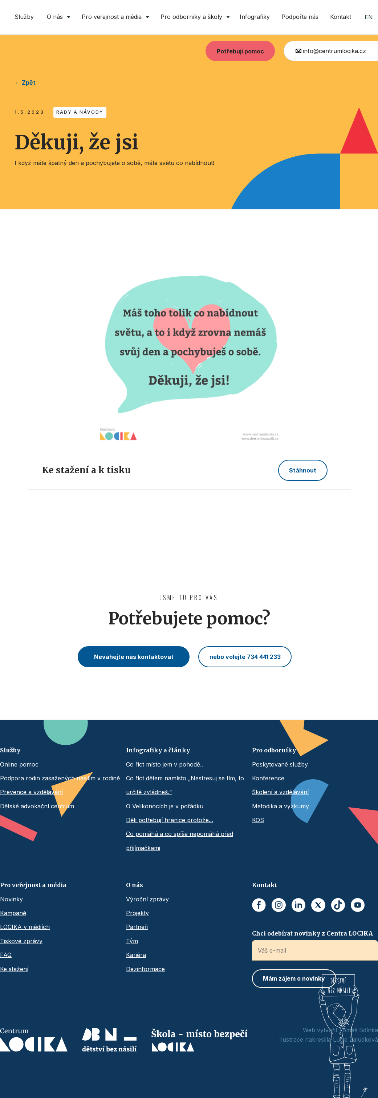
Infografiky (255, 16)
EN (369, 17)
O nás (134, 885)
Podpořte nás (299, 16)
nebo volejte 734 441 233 (245, 656)
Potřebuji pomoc (240, 51)
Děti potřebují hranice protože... (169, 820)
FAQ (6, 954)
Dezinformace (145, 969)
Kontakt (340, 16)
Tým (132, 941)
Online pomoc (19, 764)
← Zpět (25, 82)
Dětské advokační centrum (37, 806)
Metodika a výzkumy (280, 806)
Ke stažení (14, 969)
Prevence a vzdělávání (31, 792)
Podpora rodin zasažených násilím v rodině (60, 778)
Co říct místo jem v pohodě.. (164, 764)
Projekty (137, 913)
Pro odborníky (274, 750)
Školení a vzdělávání (280, 792)
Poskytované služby (280, 764)
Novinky (11, 899)
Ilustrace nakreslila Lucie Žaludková (328, 1039)
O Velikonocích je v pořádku (164, 806)
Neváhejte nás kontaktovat (134, 656)
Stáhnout (302, 470)
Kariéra (136, 954)
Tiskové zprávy (21, 941)
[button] (57, 17)
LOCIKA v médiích (25, 926)
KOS (258, 820)
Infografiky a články (158, 750)
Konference (268, 778)
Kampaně (13, 913)
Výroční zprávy (147, 899)
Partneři (137, 926)
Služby (24, 16)
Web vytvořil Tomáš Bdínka (340, 1030)
